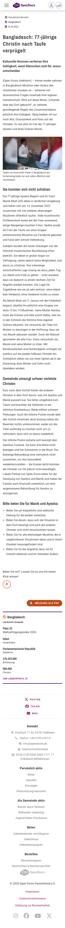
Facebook (26, 916)
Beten (31, 774)
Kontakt (32, 726)
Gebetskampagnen (31, 844)
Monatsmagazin (31, 860)
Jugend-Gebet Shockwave (31, 818)
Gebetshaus (31, 839)
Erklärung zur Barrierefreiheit (32, 905)
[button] (32, 699)
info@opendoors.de (35, 743)
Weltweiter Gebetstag (31, 812)
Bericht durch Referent (31, 807)
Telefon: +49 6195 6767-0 (35, 738)
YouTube (38, 916)
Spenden (31, 780)
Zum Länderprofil (13, 678)
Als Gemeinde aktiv (31, 800)
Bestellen (31, 854)
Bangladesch (14, 22)
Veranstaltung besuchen (31, 791)
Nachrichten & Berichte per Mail (31, 866)
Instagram (15, 916)
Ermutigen (31, 785)
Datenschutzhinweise (35, 749)
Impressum (32, 891)
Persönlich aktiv (31, 768)
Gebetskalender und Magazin (31, 833)
